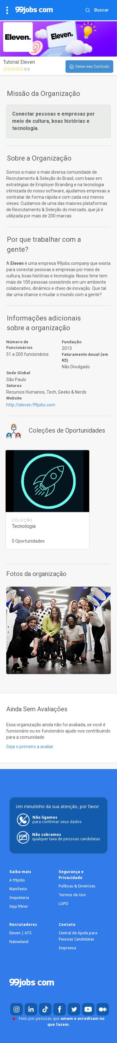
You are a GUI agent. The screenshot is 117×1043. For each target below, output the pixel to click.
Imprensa (67, 948)
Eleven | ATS (20, 933)
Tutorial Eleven (19, 62)
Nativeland (18, 941)
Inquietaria (19, 897)
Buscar (101, 9)
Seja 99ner (18, 906)
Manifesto (18, 889)
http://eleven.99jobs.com (30, 404)
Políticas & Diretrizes (77, 886)
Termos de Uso (72, 894)
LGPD (63, 903)
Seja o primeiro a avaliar (29, 746)
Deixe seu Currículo (89, 67)
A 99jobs (17, 880)
